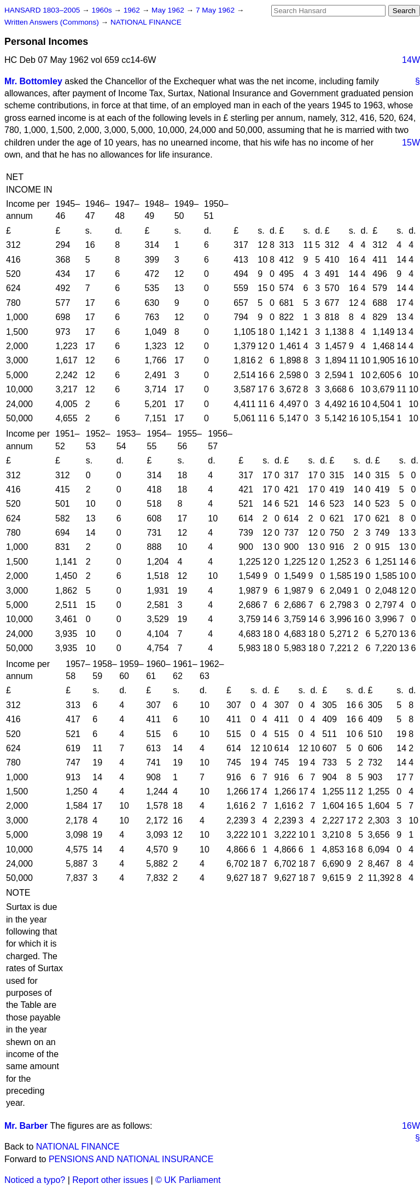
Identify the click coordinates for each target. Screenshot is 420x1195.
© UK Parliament (187, 1180)
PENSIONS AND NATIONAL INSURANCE (131, 1159)
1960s (102, 10)
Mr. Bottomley (33, 81)
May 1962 (168, 10)
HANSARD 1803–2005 (42, 10)
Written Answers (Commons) (52, 22)
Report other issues (110, 1180)
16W (411, 1125)
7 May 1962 (216, 10)
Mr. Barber (26, 1125)
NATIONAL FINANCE (146, 22)
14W (411, 60)
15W (411, 142)
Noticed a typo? (34, 1180)
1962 (133, 10)
